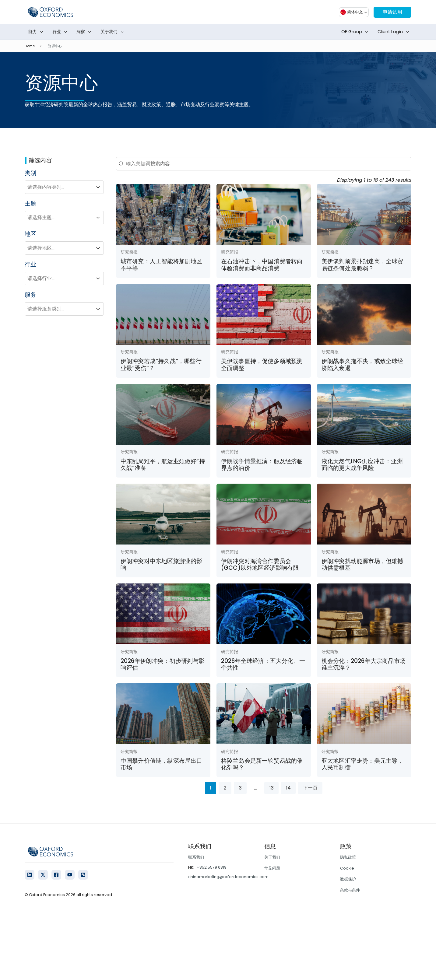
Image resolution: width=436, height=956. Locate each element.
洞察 (84, 32)
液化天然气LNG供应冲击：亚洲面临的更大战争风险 (362, 464)
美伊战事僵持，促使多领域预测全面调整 (262, 364)
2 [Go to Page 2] (225, 787)
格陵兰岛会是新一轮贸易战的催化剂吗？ (262, 764)
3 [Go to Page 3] (240, 787)
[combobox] (59, 187)
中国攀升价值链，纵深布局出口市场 (161, 764)
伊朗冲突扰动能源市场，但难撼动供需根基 (362, 564)
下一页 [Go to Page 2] (310, 787)
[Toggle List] (98, 187)
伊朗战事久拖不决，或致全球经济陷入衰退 (362, 364)
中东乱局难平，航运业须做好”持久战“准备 (163, 464)
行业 (60, 32)
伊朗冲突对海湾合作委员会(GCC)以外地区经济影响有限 (260, 564)
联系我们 (196, 857)
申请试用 (392, 12)
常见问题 (272, 868)
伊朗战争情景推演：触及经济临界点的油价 (262, 464)
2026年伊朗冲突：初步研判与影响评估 (163, 664)
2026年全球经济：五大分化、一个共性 (263, 664)
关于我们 (113, 32)
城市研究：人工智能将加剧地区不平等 (161, 264)
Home (30, 46)
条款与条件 (350, 890)
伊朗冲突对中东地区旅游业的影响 (161, 564)
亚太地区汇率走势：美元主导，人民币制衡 (362, 764)
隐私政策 (348, 857)
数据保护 (348, 879)
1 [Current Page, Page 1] (210, 787)
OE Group (356, 32)
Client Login (394, 32)
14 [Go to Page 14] (288, 787)
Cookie (347, 868)
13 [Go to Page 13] (271, 787)
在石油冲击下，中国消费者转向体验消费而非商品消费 (262, 264)
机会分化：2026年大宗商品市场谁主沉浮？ (364, 664)
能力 (36, 32)
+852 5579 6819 (212, 867)
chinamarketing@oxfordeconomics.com (228, 876)
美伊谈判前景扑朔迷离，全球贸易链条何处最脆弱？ (362, 264)
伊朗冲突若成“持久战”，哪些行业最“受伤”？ (161, 364)
